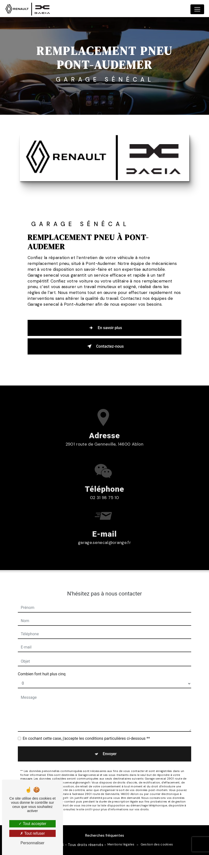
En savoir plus (104, 328)
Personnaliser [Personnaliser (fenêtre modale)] (32, 843)
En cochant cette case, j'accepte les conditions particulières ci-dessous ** (86, 721)
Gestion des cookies (157, 844)
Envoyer (110, 737)
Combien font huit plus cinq (41, 657)
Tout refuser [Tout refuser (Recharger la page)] (32, 833)
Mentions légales (121, 844)
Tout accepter (32, 824)
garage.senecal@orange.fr (104, 525)
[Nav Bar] (197, 9)
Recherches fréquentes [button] (104, 835)
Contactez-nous (104, 346)
